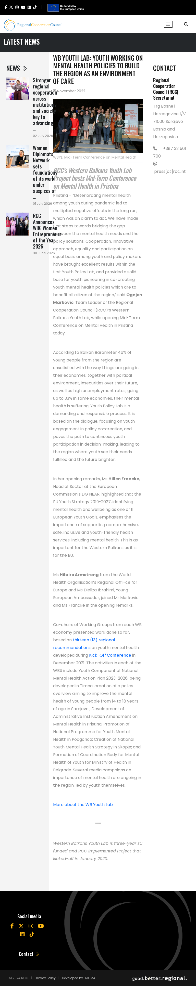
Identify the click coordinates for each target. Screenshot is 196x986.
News (17, 68)
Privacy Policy (45, 978)
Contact (29, 954)
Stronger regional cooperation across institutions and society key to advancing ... (45, 104)
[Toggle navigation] (168, 24)
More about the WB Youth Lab (83, 805)
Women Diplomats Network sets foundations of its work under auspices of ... (45, 172)
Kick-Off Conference (110, 655)
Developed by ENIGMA (78, 978)
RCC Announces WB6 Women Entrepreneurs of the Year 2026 (47, 231)
